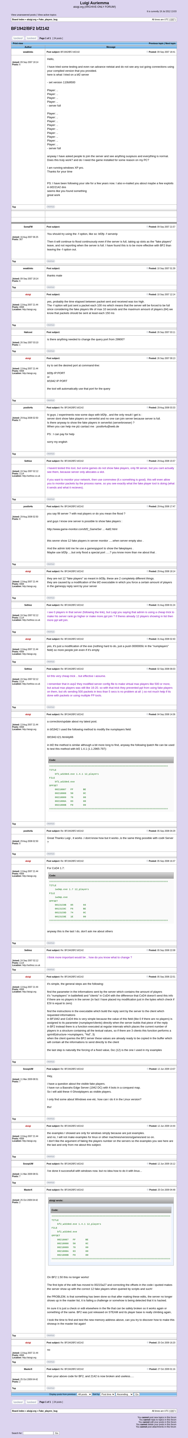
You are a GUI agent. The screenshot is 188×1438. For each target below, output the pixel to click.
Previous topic (156, 43)
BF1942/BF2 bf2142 (30, 28)
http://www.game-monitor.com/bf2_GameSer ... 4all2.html (82, 529)
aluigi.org (31, 19)
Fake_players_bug (48, 19)
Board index (18, 19)
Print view (18, 43)
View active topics (47, 14)
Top (14, 207)
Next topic (170, 43)
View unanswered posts (23, 14)
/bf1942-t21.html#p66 (60, 737)
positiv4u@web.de (107, 426)
